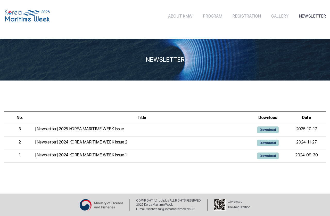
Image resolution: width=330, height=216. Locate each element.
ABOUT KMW (180, 16)
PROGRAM (212, 16)
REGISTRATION (246, 16)
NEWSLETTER (312, 16)
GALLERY (279, 16)
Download (268, 130)
